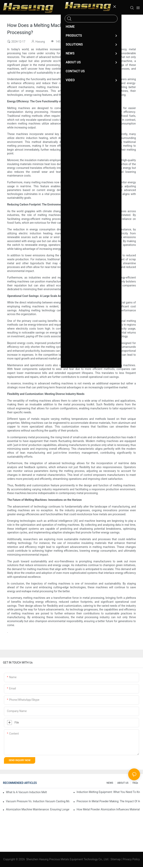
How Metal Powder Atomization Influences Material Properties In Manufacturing (108, 809)
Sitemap (115, 859)
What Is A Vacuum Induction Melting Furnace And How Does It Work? (26, 792)
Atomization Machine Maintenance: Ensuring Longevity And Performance (37, 809)
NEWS (110, 782)
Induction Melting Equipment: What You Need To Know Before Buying (108, 792)
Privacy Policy (131, 859)
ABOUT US (122, 782)
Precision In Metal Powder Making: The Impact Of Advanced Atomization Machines (108, 801)
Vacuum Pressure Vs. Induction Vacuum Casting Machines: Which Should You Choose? (37, 801)
